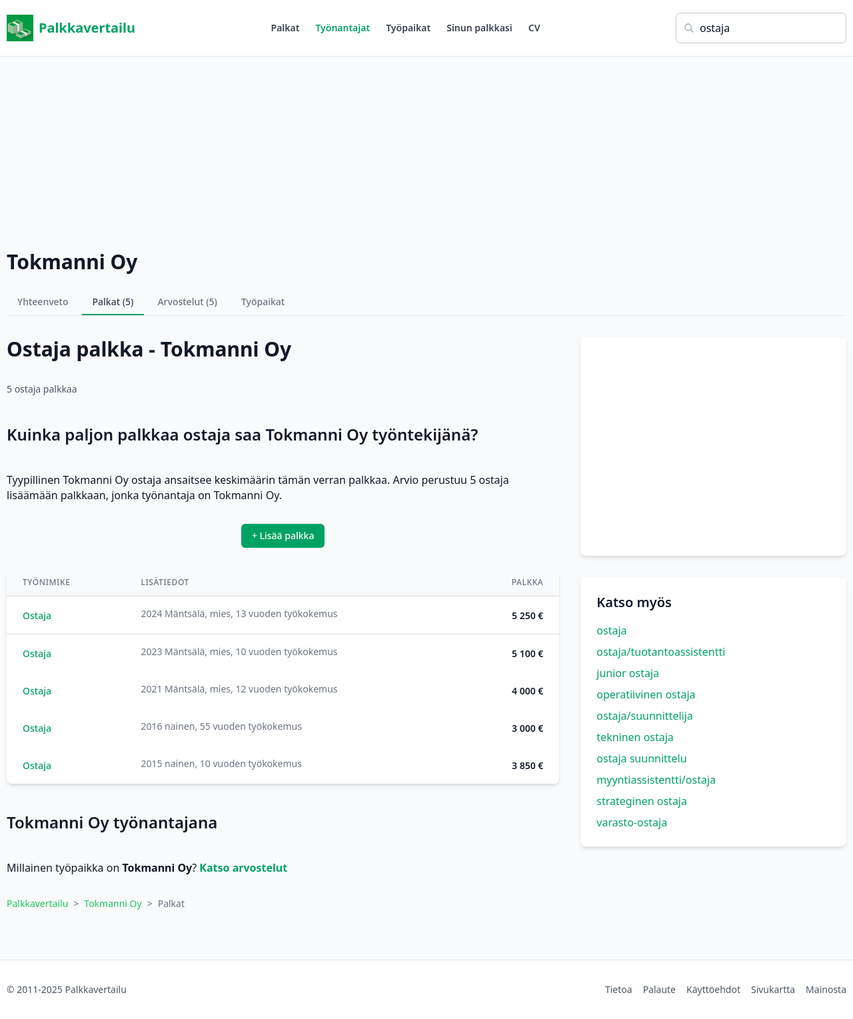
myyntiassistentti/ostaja (656, 779)
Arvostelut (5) (187, 301)
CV (534, 27)
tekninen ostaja (635, 737)
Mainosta (826, 989)
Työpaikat (408, 27)
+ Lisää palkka (283, 535)
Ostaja (37, 615)
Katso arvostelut (243, 867)
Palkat (285, 27)
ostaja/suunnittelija (644, 715)
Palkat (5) (113, 301)
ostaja (611, 630)
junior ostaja (627, 673)
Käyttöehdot (713, 989)
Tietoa (618, 989)
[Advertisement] (426, 150)
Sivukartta (773, 989)
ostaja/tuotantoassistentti (660, 651)
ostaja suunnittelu (641, 758)
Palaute (659, 989)
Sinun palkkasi (479, 27)
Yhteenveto (43, 301)
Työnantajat (342, 27)
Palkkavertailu (71, 28)
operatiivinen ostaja (645, 694)
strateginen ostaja (641, 801)
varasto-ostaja (631, 822)
